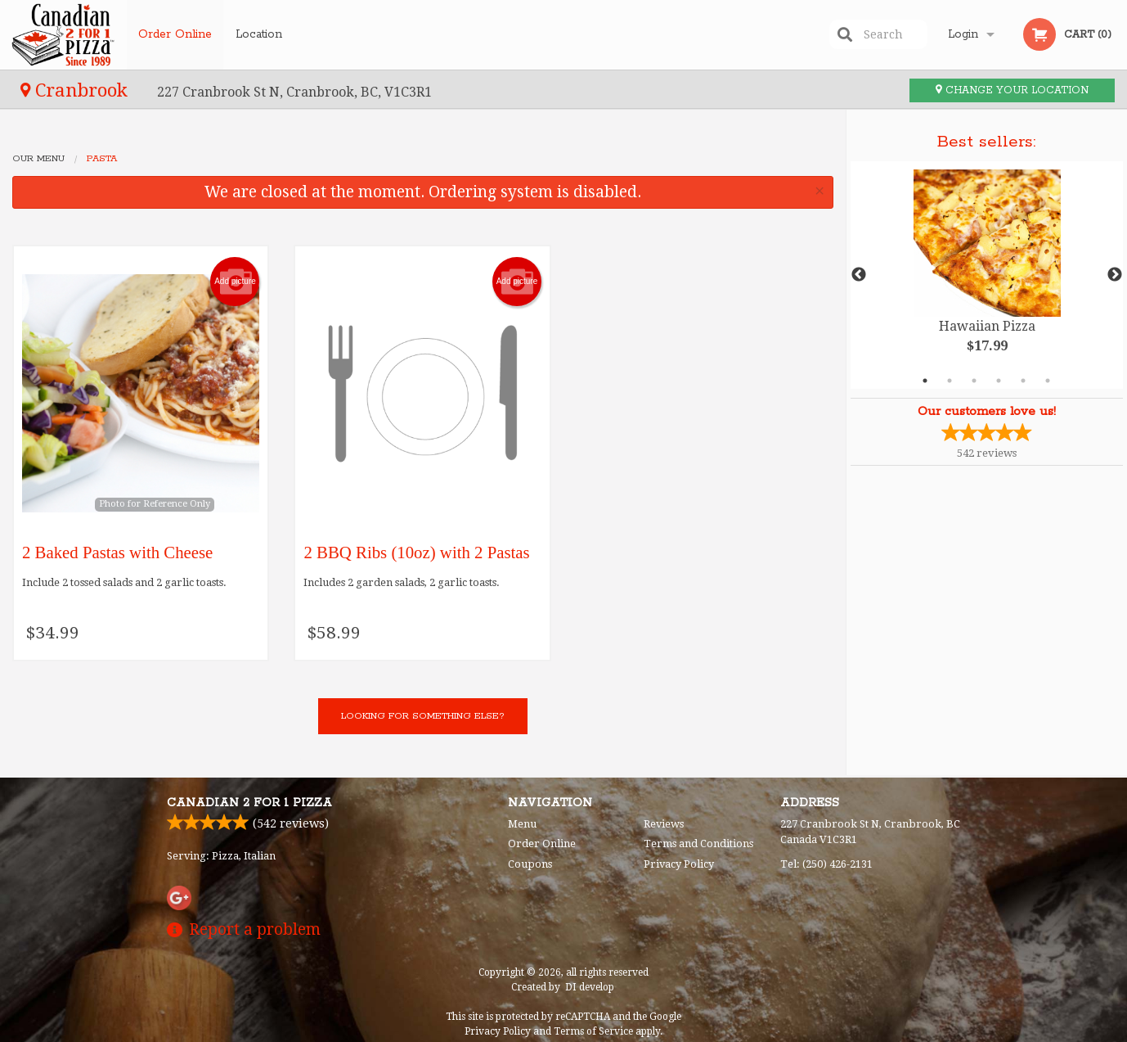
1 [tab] (925, 380)
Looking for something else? (423, 716)
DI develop (589, 987)
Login (963, 34)
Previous (859, 275)
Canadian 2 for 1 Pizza (249, 803)
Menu (522, 824)
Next (1115, 275)
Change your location (1012, 90)
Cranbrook (76, 90)
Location (259, 34)
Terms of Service (593, 1031)
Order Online (175, 34)
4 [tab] (998, 380)
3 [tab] (974, 380)
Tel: (826, 864)
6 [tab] (1047, 380)
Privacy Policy (679, 864)
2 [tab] (949, 380)
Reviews (664, 824)
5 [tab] (1023, 380)
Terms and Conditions (698, 843)
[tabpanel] (987, 275)
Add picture (235, 281)
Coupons (530, 864)
